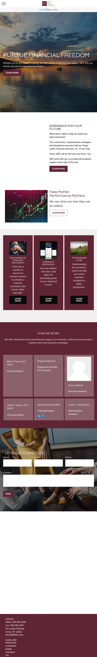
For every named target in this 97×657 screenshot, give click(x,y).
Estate (9, 649)
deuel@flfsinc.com (14, 635)
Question (7, 472)
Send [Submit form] (8, 494)
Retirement (11, 642)
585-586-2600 (19, 622)
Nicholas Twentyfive (49, 405)
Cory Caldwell (75, 385)
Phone (68, 457)
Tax (7, 655)
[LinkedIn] (39, 416)
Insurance (10, 652)
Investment (11, 646)
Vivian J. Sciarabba (78, 405)
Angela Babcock (46, 361)
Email (37, 457)
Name (6, 457)
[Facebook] (43, 416)
